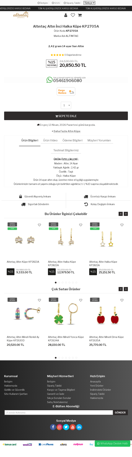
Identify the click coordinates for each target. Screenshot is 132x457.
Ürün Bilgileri (29, 140)
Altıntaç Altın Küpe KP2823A (23, 261)
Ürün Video (50, 140)
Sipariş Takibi (72, 3)
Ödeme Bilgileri (72, 140)
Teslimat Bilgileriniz (66, 150)
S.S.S (56, 3)
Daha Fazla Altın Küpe (67, 131)
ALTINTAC (71, 35)
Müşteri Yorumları (99, 140)
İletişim (43, 3)
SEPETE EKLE (66, 116)
